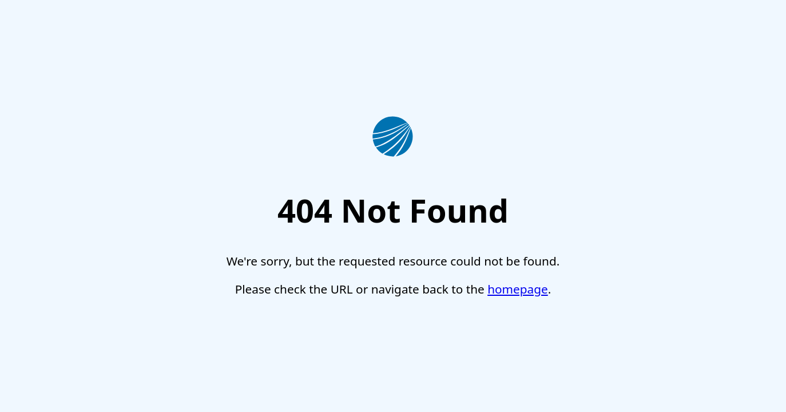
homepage (517, 289)
